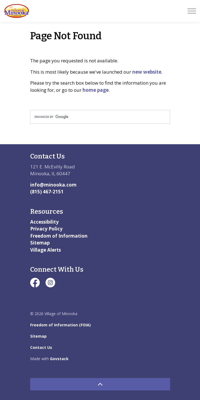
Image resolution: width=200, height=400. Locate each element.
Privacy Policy (46, 229)
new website (146, 72)
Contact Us (41, 347)
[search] (100, 117)
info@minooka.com (53, 185)
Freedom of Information (59, 236)
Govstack (59, 358)
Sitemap (40, 243)
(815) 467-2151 (47, 191)
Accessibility (44, 222)
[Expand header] (192, 11)
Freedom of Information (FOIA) (60, 324)
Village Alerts (45, 250)
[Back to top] (100, 384)
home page (96, 90)
